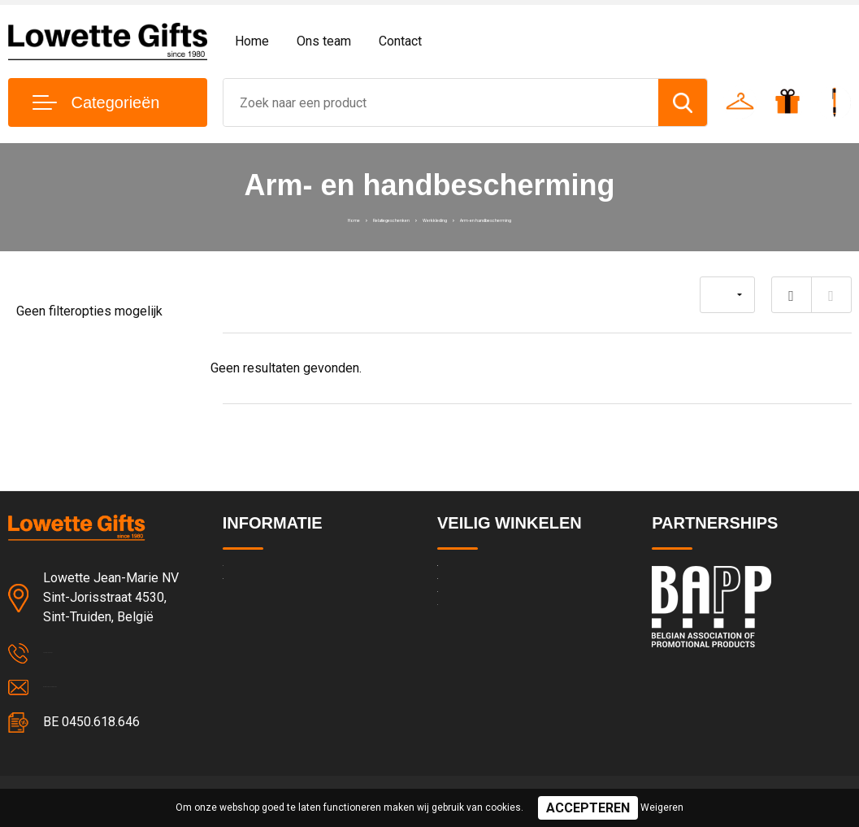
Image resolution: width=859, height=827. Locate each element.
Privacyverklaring (481, 612)
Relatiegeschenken (335, 218)
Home (252, 41)
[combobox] (441, 102)
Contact (400, 41)
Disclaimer (464, 682)
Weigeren (661, 807)
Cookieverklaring (481, 647)
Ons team (324, 41)
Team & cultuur (263, 612)
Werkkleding (432, 218)
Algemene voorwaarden (500, 577)
